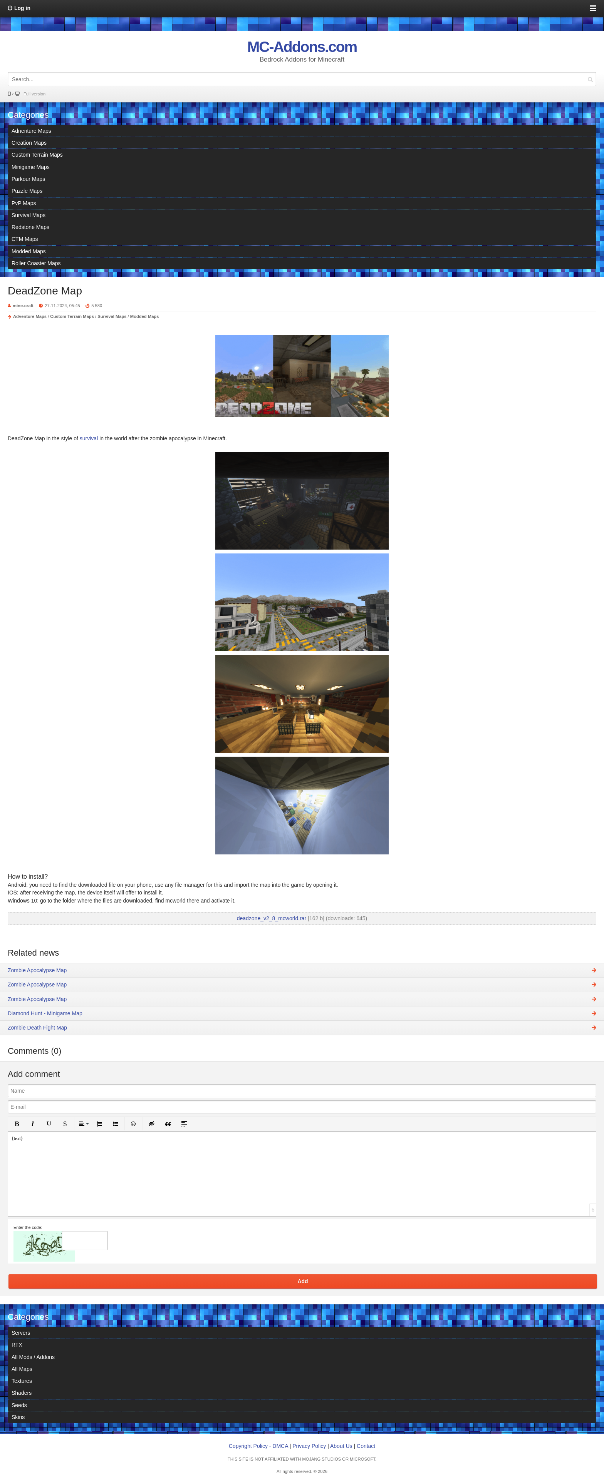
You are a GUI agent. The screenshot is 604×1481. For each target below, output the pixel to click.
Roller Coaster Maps (36, 263)
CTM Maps (25, 239)
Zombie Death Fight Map (37, 1028)
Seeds (19, 1405)
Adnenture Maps (31, 131)
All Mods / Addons (33, 1357)
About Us (341, 1446)
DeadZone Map (45, 291)
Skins (18, 1417)
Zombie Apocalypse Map (37, 970)
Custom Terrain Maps (37, 155)
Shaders (22, 1393)
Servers (21, 1333)
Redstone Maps (30, 227)
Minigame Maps (31, 167)
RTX (17, 1345)
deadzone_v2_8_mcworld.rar (272, 918)
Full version (34, 94)
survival (89, 438)
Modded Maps (29, 251)
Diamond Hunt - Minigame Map (45, 1013)
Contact (366, 1446)
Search (590, 79)
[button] (16, 1124)
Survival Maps (28, 215)
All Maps (22, 1369)
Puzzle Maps (27, 191)
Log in (22, 8)
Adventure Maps (30, 316)
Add (302, 1281)
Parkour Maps (28, 179)
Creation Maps (29, 143)
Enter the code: (27, 1227)
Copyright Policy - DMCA (258, 1446)
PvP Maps (24, 203)
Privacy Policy (309, 1446)
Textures (22, 1381)
